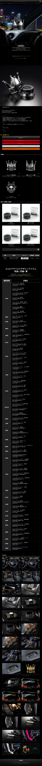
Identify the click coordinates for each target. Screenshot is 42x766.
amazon (21, 146)
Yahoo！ (21, 143)
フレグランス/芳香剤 (7, 3)
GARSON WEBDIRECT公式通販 (21, 137)
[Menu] (40, 1)
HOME (2, 3)
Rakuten (21, 140)
